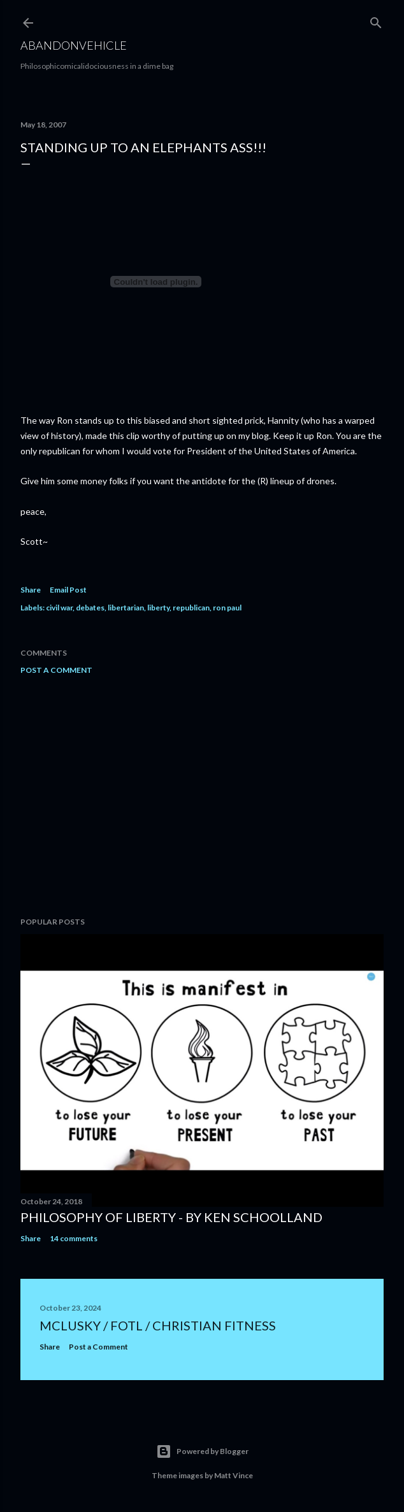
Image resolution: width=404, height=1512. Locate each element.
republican (191, 607)
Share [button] (30, 589)
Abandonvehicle (73, 45)
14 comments (73, 1238)
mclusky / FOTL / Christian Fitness (158, 1325)
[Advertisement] (202, 796)
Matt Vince (233, 1475)
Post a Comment (56, 670)
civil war (59, 607)
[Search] (376, 20)
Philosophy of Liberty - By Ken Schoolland (171, 1217)
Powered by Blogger (202, 1451)
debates (90, 607)
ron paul (227, 607)
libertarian (126, 607)
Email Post (68, 589)
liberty (158, 607)
